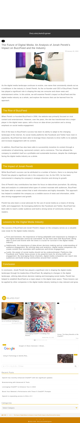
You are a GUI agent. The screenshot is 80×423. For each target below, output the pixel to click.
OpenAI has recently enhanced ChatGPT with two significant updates (27, 377)
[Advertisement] (39, 14)
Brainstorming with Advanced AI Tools (16, 381)
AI (3, 41)
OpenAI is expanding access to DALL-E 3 (17, 395)
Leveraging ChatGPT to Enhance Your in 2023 (19, 386)
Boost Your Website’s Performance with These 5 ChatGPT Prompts (26, 391)
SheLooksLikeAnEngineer (40, 33)
